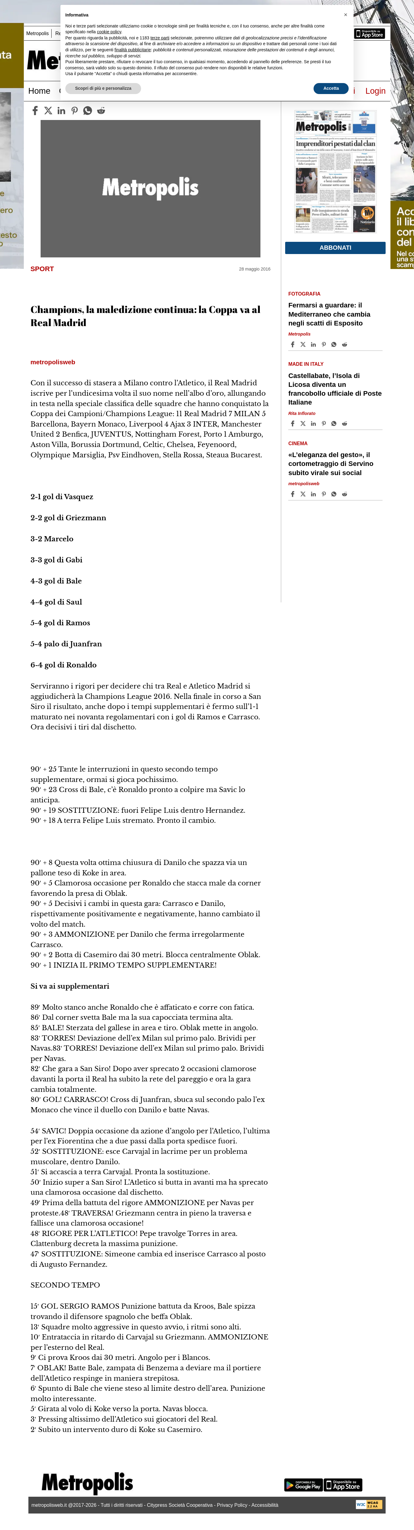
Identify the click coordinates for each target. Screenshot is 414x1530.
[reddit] (101, 110)
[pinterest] (74, 110)
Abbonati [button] (335, 247)
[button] (345, 15)
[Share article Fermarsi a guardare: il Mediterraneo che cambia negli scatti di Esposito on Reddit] (345, 344)
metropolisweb (303, 483)
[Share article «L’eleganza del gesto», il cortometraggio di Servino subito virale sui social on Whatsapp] (335, 494)
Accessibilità (265, 1505)
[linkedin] (61, 110)
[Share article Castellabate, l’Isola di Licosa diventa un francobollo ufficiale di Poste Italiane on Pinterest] (324, 423)
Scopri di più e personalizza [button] (103, 88)
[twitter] (48, 110)
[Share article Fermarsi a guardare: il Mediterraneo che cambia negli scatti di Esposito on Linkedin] (314, 344)
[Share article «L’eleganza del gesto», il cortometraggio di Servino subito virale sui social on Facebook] (293, 494)
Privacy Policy (232, 1505)
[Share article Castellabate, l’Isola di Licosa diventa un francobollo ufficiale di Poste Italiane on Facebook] (293, 423)
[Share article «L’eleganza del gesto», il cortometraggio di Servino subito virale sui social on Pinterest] (324, 494)
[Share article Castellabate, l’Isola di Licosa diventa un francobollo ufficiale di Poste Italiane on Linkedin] (314, 423)
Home (39, 91)
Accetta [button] (331, 88)
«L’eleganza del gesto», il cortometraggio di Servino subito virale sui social (330, 463)
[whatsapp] (88, 110)
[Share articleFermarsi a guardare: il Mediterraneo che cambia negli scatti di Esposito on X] (303, 344)
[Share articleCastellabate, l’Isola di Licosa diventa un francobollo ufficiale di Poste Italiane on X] (303, 423)
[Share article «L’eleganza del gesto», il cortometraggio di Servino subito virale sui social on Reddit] (345, 494)
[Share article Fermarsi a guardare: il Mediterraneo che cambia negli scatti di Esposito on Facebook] (293, 344)
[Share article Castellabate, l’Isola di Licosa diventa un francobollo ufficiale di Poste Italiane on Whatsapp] (335, 423)
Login (375, 91)
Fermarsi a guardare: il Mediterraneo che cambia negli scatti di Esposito (329, 314)
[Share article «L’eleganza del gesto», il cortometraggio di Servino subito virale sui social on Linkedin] (314, 494)
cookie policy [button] (109, 31)
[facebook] (35, 110)
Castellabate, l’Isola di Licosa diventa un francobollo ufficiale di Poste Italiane (335, 389)
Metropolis (37, 33)
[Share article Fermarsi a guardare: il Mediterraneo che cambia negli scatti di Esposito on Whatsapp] (335, 344)
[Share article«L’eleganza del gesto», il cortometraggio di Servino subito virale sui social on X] (303, 494)
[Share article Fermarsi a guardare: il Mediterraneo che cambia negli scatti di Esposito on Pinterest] (324, 344)
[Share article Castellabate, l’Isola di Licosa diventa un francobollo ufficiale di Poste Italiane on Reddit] (345, 423)
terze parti (160, 37)
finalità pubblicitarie (132, 49)
